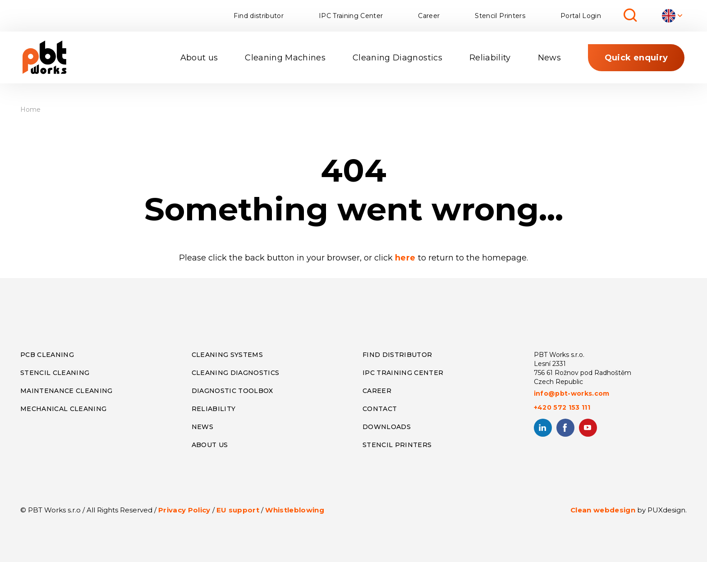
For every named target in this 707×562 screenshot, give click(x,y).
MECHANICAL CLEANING (63, 409)
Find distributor (258, 16)
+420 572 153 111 (562, 407)
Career (429, 16)
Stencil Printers (500, 16)
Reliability (490, 58)
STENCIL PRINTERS (397, 445)
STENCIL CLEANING (54, 373)
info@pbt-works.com (572, 393)
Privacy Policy (184, 510)
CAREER (377, 391)
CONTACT (380, 409)
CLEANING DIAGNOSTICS (236, 373)
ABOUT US (210, 445)
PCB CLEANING (47, 355)
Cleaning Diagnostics (397, 58)
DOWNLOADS (387, 427)
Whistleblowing (294, 510)
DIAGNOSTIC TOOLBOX (232, 391)
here (406, 258)
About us (199, 58)
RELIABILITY (214, 409)
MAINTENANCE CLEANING (66, 391)
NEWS (202, 427)
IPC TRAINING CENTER (403, 373)
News (549, 58)
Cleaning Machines (285, 58)
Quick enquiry (636, 58)
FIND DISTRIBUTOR (397, 355)
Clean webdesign (602, 510)
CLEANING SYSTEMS (227, 355)
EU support (237, 510)
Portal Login (580, 16)
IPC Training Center (351, 16)
